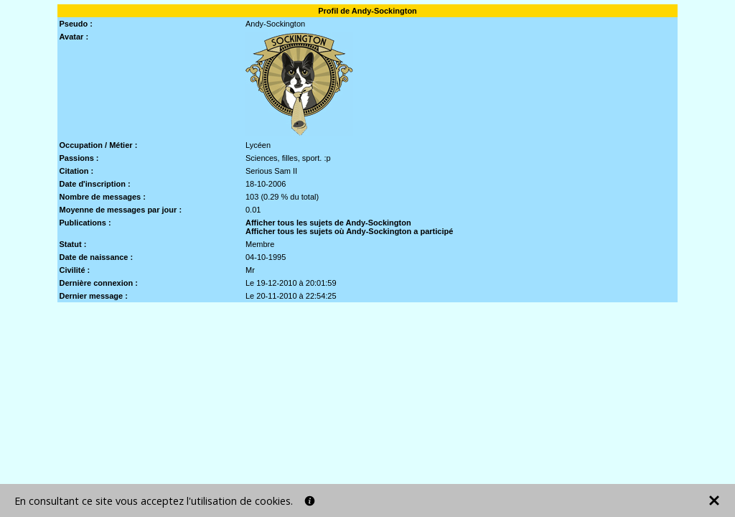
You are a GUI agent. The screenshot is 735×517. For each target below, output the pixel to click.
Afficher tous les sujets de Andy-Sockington (328, 222)
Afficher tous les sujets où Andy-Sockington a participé (349, 231)
